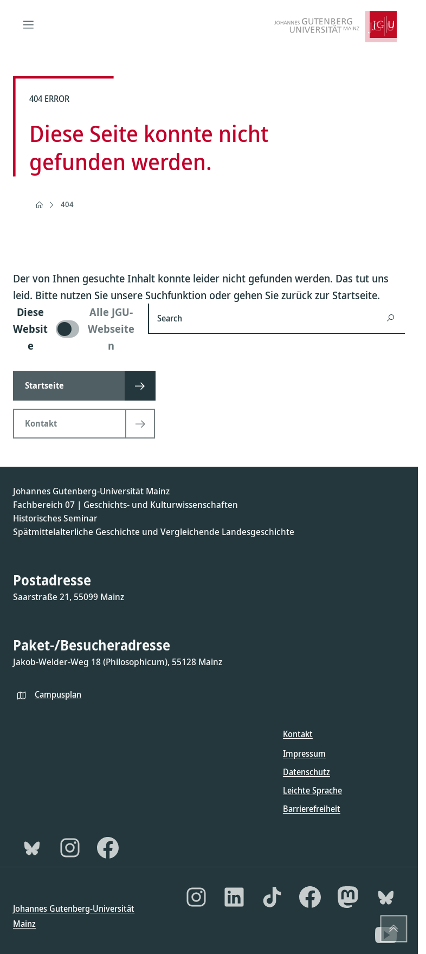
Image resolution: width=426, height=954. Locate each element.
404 (67, 204)
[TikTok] (272, 897)
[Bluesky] (32, 848)
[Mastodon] (348, 897)
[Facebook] (108, 848)
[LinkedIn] (234, 897)
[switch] (74, 329)
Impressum (304, 753)
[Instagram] (70, 848)
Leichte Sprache (312, 790)
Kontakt (298, 734)
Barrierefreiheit (311, 809)
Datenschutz (306, 772)
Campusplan (58, 694)
